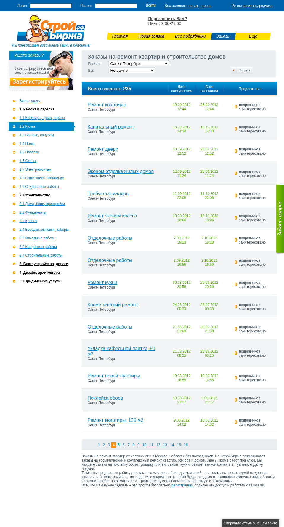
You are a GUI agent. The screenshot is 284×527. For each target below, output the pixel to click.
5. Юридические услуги (40, 281)
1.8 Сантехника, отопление (42, 178)
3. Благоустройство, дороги (44, 264)
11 (151, 445)
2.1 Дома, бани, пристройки (42, 204)
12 (158, 445)
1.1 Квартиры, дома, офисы (42, 118)
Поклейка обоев (105, 398)
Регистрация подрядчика (252, 6)
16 (186, 445)
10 (144, 445)
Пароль (86, 6)
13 (165, 445)
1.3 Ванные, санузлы (37, 135)
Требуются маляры (109, 193)
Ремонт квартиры (107, 104)
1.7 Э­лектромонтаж (36, 169)
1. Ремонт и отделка (37, 109)
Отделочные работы (110, 238)
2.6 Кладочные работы (38, 247)
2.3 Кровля (28, 221)
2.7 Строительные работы (41, 255)
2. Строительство (35, 195)
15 (179, 445)
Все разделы (30, 101)
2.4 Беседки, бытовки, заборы (44, 230)
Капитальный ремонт (111, 126)
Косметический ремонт (113, 304)
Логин (22, 6)
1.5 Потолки (29, 152)
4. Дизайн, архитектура (40, 272)
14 (172, 445)
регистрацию (182, 485)
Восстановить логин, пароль (188, 6)
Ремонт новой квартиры (114, 375)
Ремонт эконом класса (112, 215)
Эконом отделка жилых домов (121, 171)
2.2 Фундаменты (33, 212)
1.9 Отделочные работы (39, 187)
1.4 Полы (27, 144)
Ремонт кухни (102, 282)
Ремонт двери (103, 149)
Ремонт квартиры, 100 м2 (116, 420)
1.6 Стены (28, 161)
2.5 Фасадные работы (38, 238)
